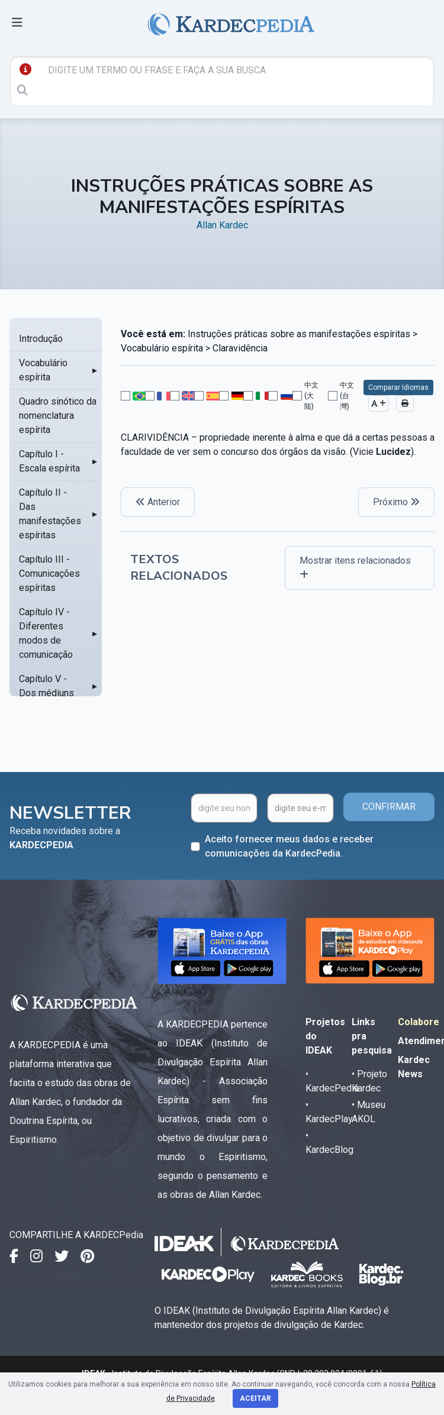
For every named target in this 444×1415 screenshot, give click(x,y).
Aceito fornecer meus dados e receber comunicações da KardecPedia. (289, 846)
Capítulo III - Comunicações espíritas (49, 573)
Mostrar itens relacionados (355, 567)
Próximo (396, 502)
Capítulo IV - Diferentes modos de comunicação (46, 633)
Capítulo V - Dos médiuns (46, 686)
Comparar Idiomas (398, 387)
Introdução (41, 338)
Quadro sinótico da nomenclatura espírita (57, 415)
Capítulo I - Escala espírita (49, 461)
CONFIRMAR (389, 806)
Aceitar (255, 1398)
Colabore (418, 1022)
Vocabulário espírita (43, 370)
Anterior (158, 502)
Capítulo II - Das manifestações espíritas (50, 514)
